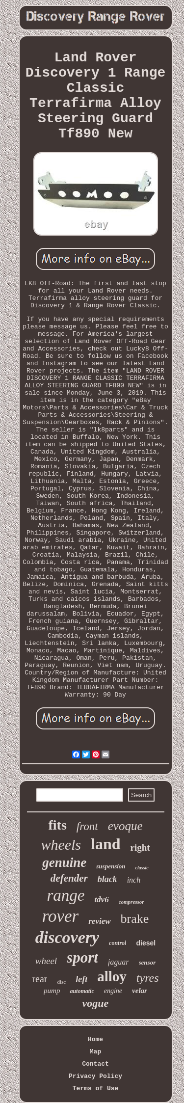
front (87, 826)
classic (142, 867)
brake (135, 919)
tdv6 (101, 899)
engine (113, 991)
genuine (64, 862)
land (105, 844)
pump (52, 991)
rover (60, 916)
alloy (112, 976)
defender (69, 878)
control (117, 943)
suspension (110, 866)
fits (57, 825)
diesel (146, 943)
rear (39, 978)
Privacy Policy (95, 1076)
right (140, 847)
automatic (82, 991)
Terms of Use (96, 1088)
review (99, 921)
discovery (67, 937)
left (81, 979)
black (107, 879)
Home (95, 1039)
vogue (95, 1003)
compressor (131, 902)
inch (134, 880)
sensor (147, 962)
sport (82, 957)
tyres (147, 977)
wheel (46, 961)
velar (139, 991)
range (65, 895)
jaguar (118, 962)
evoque (125, 826)
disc (61, 982)
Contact (95, 1064)
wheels (61, 844)
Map (95, 1051)
